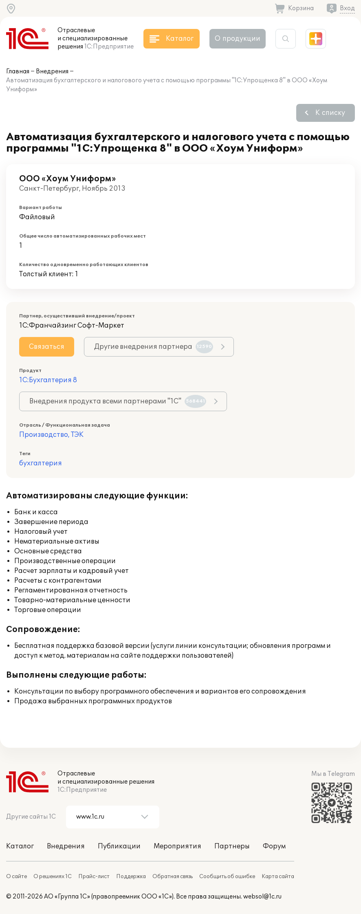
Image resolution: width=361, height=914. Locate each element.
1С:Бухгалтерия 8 (48, 380)
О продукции (237, 39)
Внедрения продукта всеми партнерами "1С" (117, 401)
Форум (274, 846)
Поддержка (131, 876)
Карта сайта (278, 876)
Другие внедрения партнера (153, 346)
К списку (330, 113)
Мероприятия (177, 846)
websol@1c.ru (262, 896)
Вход (347, 8)
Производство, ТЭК (51, 435)
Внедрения (52, 71)
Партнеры (232, 846)
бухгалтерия (40, 463)
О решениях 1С (52, 876)
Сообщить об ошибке (227, 876)
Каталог (20, 846)
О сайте (16, 876)
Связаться (46, 347)
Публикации (119, 846)
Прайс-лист (94, 876)
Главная (17, 71)
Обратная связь (172, 876)
